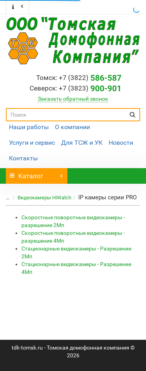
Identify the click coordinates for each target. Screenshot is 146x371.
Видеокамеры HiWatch (40, 198)
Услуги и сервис (32, 142)
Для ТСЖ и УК (81, 142)
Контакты (23, 158)
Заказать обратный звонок (73, 99)
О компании (72, 127)
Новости (121, 142)
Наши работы (29, 127)
